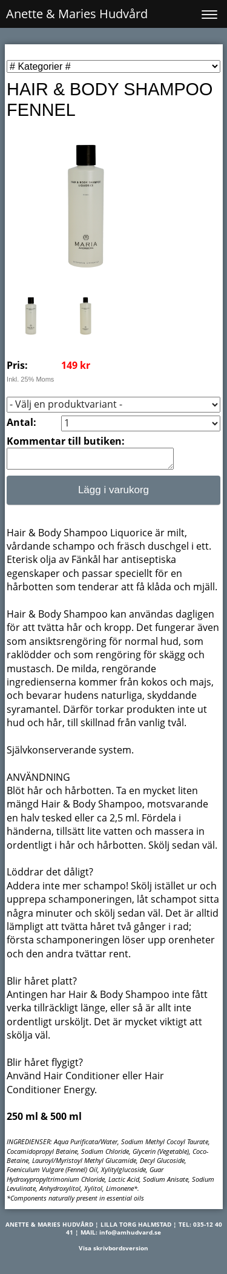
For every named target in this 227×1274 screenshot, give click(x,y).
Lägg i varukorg (113, 493)
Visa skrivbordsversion (113, 1251)
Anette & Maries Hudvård (77, 13)
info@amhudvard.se (130, 1236)
